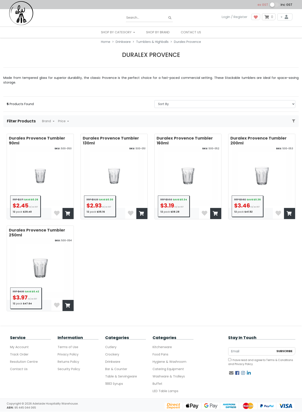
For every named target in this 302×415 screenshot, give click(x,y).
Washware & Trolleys (169, 376)
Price (62, 121)
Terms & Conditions (279, 360)
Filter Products (22, 121)
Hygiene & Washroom (169, 361)
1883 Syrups (114, 383)
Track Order (19, 354)
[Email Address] (251, 351)
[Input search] (149, 18)
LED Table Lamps (165, 391)
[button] (255, 17)
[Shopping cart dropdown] (269, 17)
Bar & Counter (116, 369)
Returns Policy (68, 361)
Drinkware (112, 361)
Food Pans (160, 354)
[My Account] (284, 17)
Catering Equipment (168, 369)
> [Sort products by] (224, 104)
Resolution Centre (24, 361)
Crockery (112, 354)
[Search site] (170, 17)
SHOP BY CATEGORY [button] (117, 32)
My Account (19, 347)
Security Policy (69, 369)
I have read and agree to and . (260, 362)
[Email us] (231, 373)
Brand (47, 121)
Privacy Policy (68, 354)
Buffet (157, 383)
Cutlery (111, 347)
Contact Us (191, 32)
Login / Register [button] (234, 16)
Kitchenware (162, 347)
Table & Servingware (121, 376)
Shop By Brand (158, 32)
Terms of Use (68, 347)
